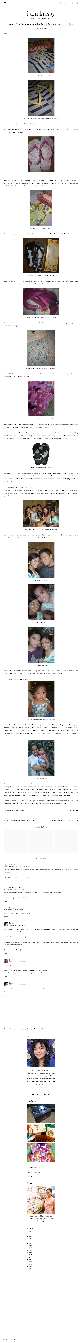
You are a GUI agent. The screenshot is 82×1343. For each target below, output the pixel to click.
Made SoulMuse (72, 1340)
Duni (11, 960)
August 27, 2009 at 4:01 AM (14, 889)
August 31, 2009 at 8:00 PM (19, 925)
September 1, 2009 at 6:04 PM (20, 962)
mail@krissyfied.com (40, 1087)
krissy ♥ (12, 923)
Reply (6, 881)
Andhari (12, 864)
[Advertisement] (15, 1288)
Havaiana (13, 908)
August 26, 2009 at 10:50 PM (19, 866)
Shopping (20, 810)
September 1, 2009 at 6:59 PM (20, 985)
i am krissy (41, 13)
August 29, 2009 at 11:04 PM (14, 909)
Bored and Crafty (16, 887)
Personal (11, 810)
